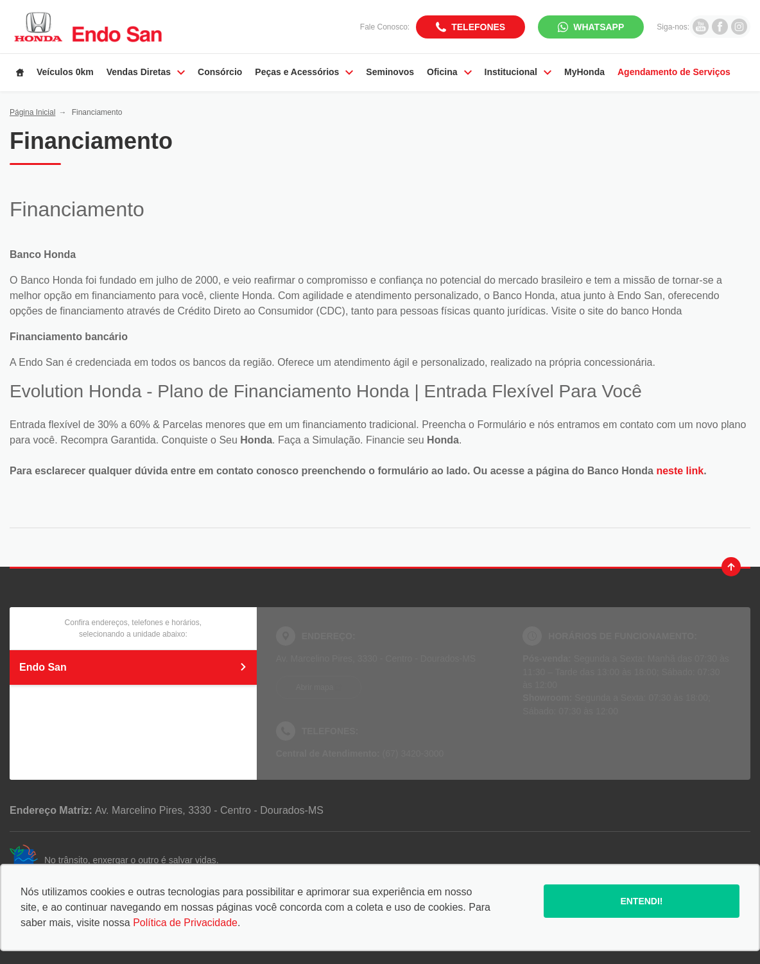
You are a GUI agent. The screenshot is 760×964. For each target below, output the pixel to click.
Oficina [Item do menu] (449, 72)
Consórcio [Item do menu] (220, 72)
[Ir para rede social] (701, 27)
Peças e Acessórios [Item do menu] (304, 72)
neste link (680, 470)
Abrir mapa (315, 687)
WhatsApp (598, 27)
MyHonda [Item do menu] (584, 72)
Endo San (133, 667)
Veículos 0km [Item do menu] (65, 72)
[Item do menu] (20, 72)
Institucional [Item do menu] (518, 72)
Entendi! (641, 901)
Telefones (478, 27)
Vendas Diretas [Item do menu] (146, 72)
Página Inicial (32, 112)
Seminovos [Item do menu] (390, 72)
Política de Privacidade (185, 922)
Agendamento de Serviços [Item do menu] (674, 72)
